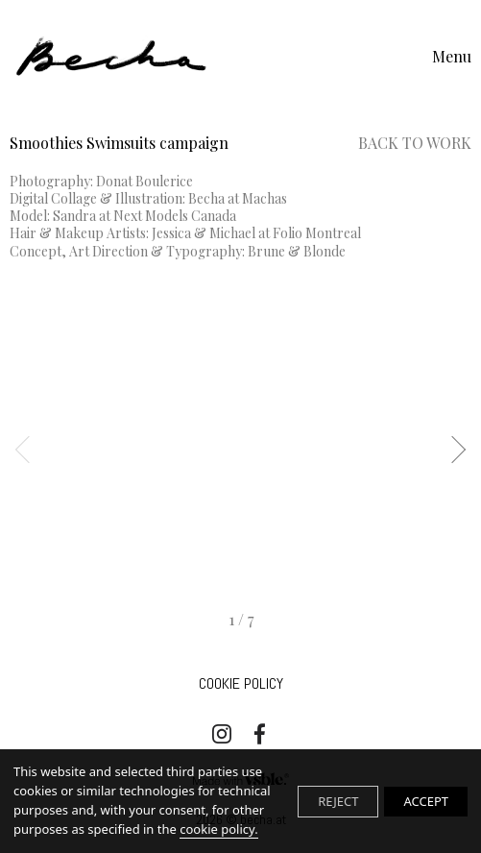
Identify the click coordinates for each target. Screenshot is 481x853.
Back (414, 143)
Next (452, 449)
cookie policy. (218, 829)
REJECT (338, 801)
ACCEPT (425, 801)
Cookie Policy (241, 683)
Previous (28, 449)
